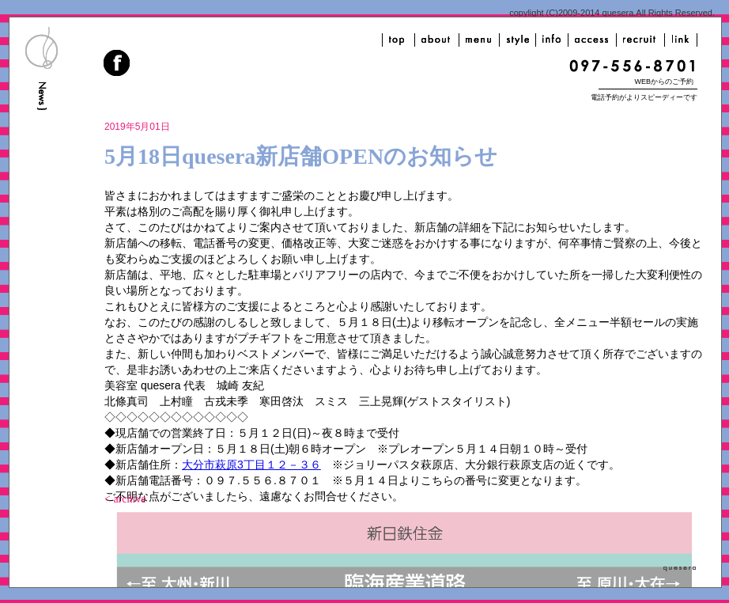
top (398, 40)
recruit (640, 40)
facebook (118, 65)
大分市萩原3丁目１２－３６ (251, 464)
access (592, 40)
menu (479, 40)
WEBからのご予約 (663, 81)
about (437, 40)
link (681, 40)
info (552, 40)
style (517, 40)
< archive (125, 499)
